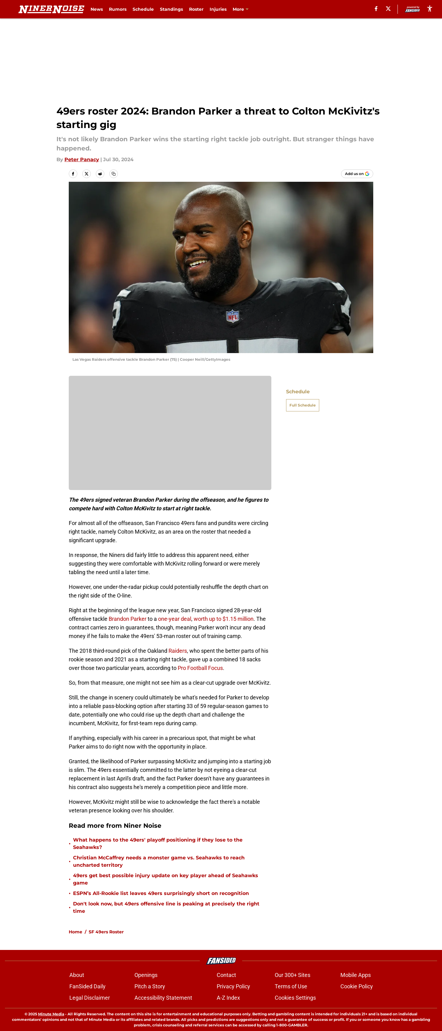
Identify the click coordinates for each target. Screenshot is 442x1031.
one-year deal (174, 619)
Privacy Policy (233, 986)
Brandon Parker (127, 619)
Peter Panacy (81, 159)
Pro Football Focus (200, 668)
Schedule (143, 9)
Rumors (117, 9)
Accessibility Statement (163, 997)
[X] (388, 8)
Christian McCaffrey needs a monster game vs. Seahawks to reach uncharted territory (159, 861)
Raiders (178, 651)
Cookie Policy (356, 986)
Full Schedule (302, 405)
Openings (145, 975)
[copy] (113, 173)
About (76, 975)
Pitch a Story (149, 986)
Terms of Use (291, 986)
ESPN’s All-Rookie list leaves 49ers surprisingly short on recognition (161, 893)
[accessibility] (430, 8)
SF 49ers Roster (106, 932)
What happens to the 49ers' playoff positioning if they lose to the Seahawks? (157, 843)
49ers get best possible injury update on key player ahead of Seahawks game (165, 879)
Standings (171, 9)
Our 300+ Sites (292, 975)
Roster (196, 9)
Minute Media (51, 1014)
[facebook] (376, 8)
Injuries (218, 9)
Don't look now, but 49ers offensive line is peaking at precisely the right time (166, 907)
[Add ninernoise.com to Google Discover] (357, 173)
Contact (226, 975)
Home (75, 932)
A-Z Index (228, 997)
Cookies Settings (295, 997)
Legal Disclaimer (89, 997)
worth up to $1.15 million (224, 619)
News (97, 9)
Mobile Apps (355, 975)
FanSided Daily (87, 986)
